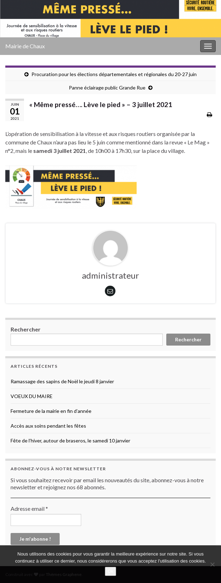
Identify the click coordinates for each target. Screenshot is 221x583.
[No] (212, 564)
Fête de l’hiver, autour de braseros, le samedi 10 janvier (70, 441)
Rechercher (26, 329)
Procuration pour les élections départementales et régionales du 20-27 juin (114, 74)
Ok (111, 571)
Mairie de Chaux (25, 46)
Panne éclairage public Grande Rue (107, 88)
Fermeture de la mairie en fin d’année (51, 411)
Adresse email (29, 508)
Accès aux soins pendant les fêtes (48, 426)
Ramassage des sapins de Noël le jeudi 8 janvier (62, 381)
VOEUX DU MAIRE (32, 396)
